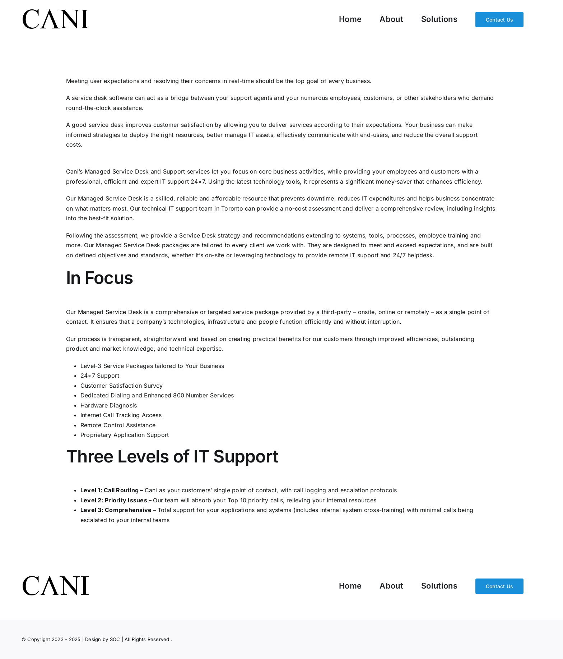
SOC (115, 639)
